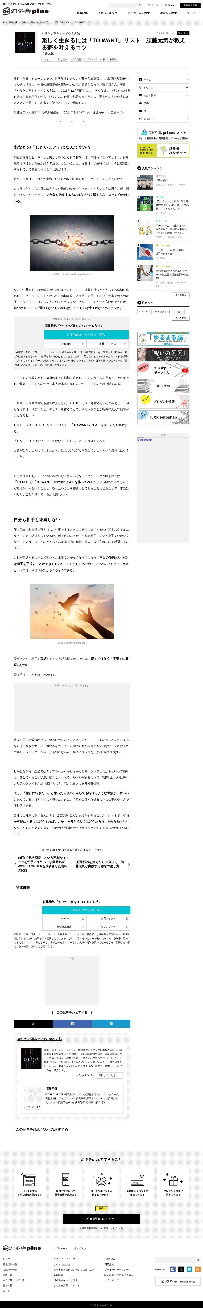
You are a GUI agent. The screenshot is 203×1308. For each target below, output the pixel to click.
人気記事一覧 (10, 1269)
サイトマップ (111, 1280)
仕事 (102, 59)
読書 (146, 103)
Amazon (65, 343)
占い (180, 311)
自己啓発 (76, 59)
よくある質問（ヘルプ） (66, 1285)
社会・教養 (150, 95)
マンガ (147, 111)
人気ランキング (107, 13)
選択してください (108, 1075)
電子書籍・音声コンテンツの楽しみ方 (74, 1269)
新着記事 (82, 13)
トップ (6, 1259)
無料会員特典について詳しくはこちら (102, 1228)
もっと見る (181, 295)
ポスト (183, 33)
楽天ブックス (107, 343)
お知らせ (149, 118)
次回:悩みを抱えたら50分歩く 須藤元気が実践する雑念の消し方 (100, 864)
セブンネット (108, 926)
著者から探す (168, 13)
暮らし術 (13, 22)
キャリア (48, 59)
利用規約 (109, 1264)
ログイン (171, 5)
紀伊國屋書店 (64, 926)
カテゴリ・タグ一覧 (13, 1280)
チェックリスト (163, 311)
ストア (191, 13)
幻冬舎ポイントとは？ (65, 1280)
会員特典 (58, 1275)
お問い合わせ (111, 1259)
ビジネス (90, 59)
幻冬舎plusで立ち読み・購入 (86, 334)
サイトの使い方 (62, 1264)
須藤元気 (51, 1088)
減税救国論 (50, 112)
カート (153, 5)
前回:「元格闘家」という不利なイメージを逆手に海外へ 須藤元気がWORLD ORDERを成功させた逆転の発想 (43, 864)
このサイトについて (64, 1259)
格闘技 (113, 59)
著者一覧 (7, 1285)
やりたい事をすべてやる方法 (36, 22)
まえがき (99, 112)
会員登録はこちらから (101, 1218)
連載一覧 (7, 1275)
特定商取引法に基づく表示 (119, 1275)
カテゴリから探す (139, 13)
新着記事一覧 (10, 1264)
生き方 (147, 79)
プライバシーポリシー (116, 1269)
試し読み (62, 59)
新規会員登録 (190, 5)
